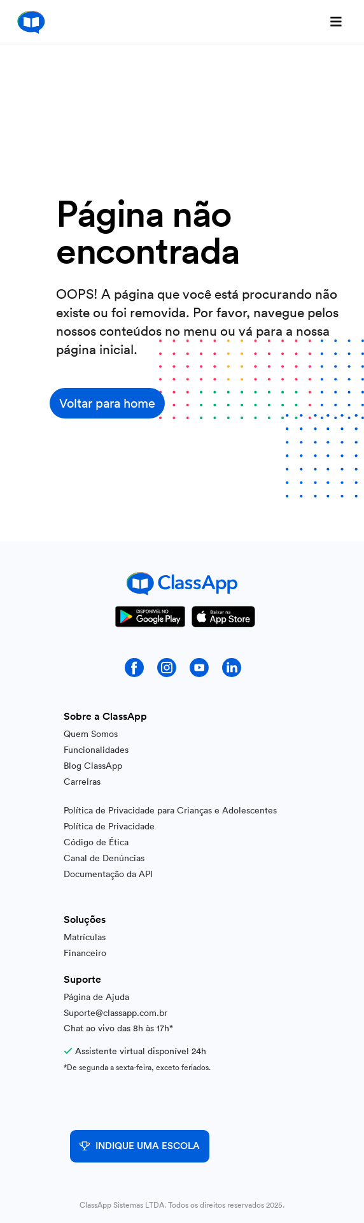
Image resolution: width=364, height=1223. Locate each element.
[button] (336, 22)
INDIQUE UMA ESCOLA (140, 1146)
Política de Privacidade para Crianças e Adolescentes (170, 810)
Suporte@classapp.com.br (115, 1013)
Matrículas (85, 937)
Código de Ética (96, 842)
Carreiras (82, 781)
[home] (28, 22)
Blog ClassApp (93, 765)
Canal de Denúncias (104, 858)
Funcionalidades (96, 749)
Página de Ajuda (96, 997)
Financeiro (85, 953)
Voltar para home (107, 403)
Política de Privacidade (109, 826)
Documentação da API (108, 874)
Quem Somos (91, 734)
